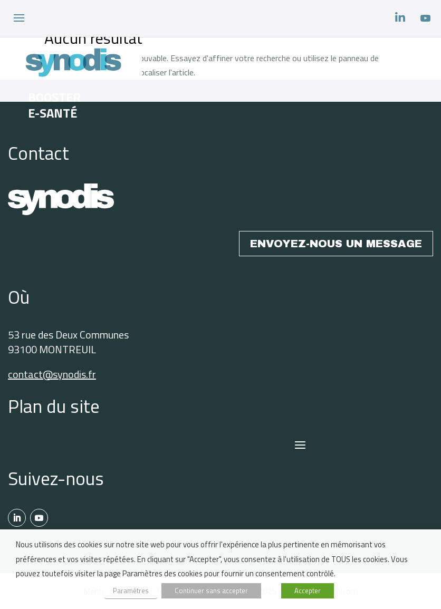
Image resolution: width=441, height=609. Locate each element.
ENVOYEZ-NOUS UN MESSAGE (336, 243)
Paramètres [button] (131, 590)
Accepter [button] (307, 590)
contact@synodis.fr (52, 374)
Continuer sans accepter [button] (211, 590)
